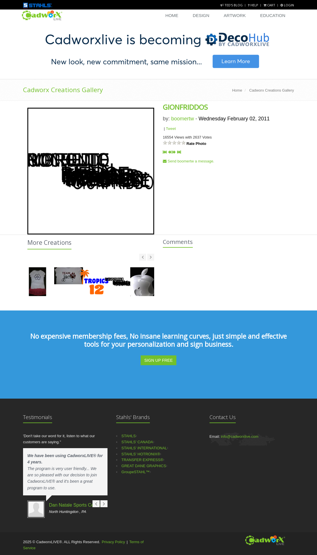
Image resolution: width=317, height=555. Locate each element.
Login (287, 5)
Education (272, 15)
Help (253, 5)
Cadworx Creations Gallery (63, 89)
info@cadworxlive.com (239, 436)
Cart (269, 5)
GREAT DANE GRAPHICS (143, 466)
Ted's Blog (232, 5)
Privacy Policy (113, 542)
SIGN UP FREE (158, 360)
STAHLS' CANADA (137, 442)
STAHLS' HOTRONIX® (140, 454)
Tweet (171, 128)
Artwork (235, 15)
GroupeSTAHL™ (135, 472)
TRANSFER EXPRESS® (142, 460)
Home (171, 15)
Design (201, 15)
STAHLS (128, 436)
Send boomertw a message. (188, 161)
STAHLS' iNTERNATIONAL (144, 448)
